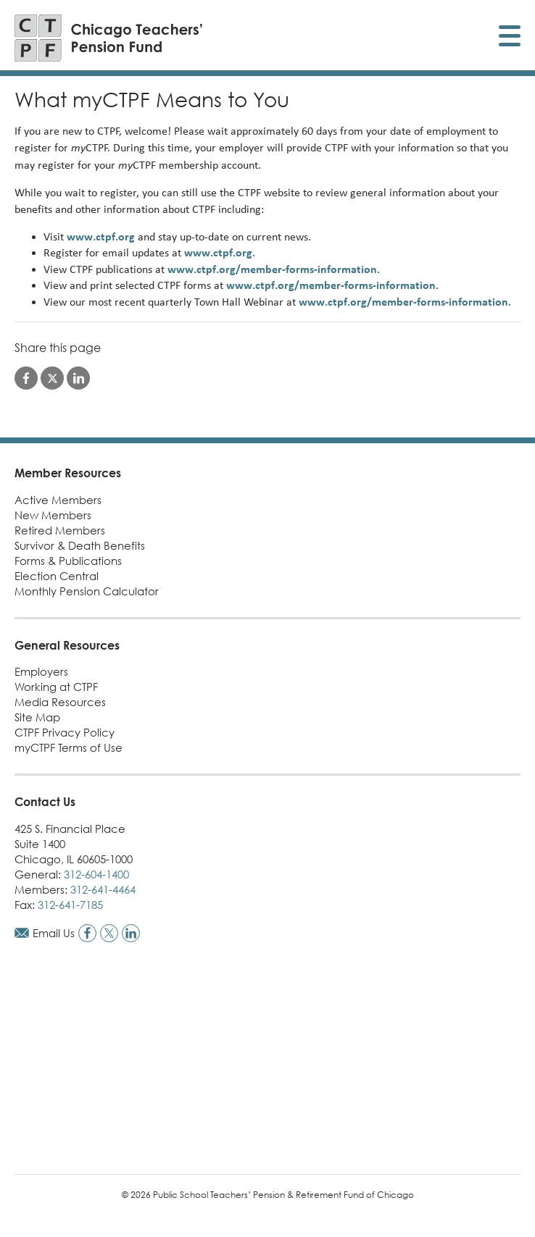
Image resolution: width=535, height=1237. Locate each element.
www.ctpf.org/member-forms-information (272, 269)
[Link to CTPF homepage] (108, 38)
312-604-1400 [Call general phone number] (96, 874)
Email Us (54, 932)
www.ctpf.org (101, 236)
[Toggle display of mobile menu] (510, 38)
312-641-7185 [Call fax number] (70, 904)
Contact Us (44, 801)
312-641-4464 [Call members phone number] (103, 889)
